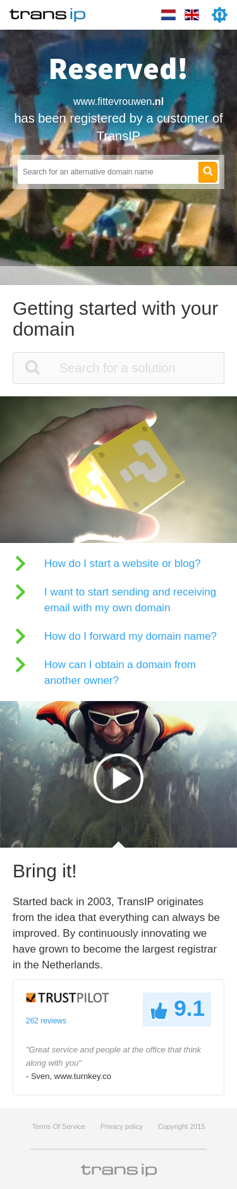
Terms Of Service (58, 1126)
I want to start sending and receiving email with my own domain (130, 600)
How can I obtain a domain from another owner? (120, 672)
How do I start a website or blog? (122, 564)
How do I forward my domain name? (130, 636)
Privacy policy (121, 1126)
